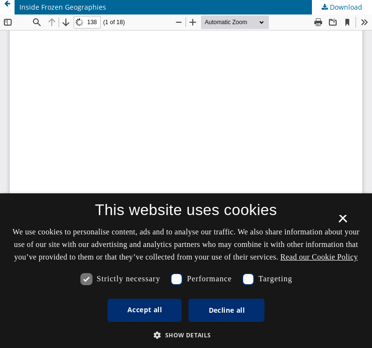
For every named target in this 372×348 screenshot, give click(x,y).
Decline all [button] (227, 310)
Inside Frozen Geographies (62, 7)
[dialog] (186, 270)
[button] (186, 335)
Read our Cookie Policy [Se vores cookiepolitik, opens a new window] (319, 257)
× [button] (342, 222)
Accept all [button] (144, 309)
